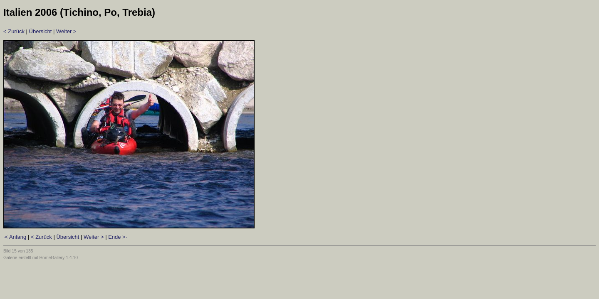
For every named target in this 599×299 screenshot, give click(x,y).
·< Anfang (14, 237)
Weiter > (66, 31)
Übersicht (40, 31)
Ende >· (117, 237)
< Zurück (14, 31)
